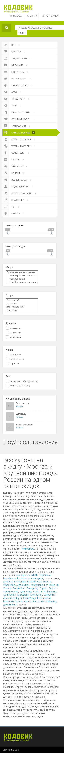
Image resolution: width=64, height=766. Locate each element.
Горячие (14, 363)
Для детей (15, 336)
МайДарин (23, 594)
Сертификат (24, 381)
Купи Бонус (26, 591)
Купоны (19, 406)
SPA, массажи (17, 58)
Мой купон (36, 594)
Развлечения (17, 78)
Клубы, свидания (19, 139)
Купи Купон (9, 594)
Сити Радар (29, 598)
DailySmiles (49, 594)
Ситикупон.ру (22, 403)
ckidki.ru (37, 591)
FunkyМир (50, 601)
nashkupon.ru (21, 581)
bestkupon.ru (23, 575)
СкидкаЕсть (19, 588)
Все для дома (17, 179)
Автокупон (23, 584)
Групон (43, 588)
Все (11, 45)
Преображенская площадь (22, 282)
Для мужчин (16, 328)
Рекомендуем (17, 359)
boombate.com (11, 601)
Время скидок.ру (24, 424)
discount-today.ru (12, 598)
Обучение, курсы (19, 119)
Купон (20, 385)
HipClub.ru (45, 575)
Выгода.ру (21, 414)
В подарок (15, 354)
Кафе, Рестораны (19, 112)
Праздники (16, 200)
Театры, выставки (19, 146)
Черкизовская (22, 278)
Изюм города (10, 591)
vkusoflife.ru (9, 584)
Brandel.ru (26, 601)
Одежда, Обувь (18, 186)
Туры (12, 105)
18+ (11, 206)
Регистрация (52, 15)
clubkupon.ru (49, 591)
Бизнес (13, 159)
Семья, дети (16, 152)
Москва (17, 15)
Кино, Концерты (18, 132)
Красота (14, 51)
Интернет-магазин (20, 193)
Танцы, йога (16, 99)
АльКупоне (37, 584)
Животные (15, 166)
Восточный (22, 300)
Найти (22, 32)
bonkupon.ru (44, 598)
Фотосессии (16, 126)
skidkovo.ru (36, 581)
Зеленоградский (22, 307)
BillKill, (35, 575)
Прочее (13, 213)
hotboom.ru (23, 578)
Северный (22, 310)
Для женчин (16, 332)
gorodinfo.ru (9, 604)
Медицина (15, 65)
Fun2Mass (38, 601)
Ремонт (13, 173)
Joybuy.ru (8, 581)
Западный (22, 303)
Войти (33, 15)
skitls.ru (47, 581)
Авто (12, 92)
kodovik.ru (28, 548)
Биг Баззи (49, 584)
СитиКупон (37, 578)
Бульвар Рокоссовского (22, 275)
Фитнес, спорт (17, 85)
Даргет (52, 588)
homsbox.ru (9, 578)
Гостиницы (16, 72)
